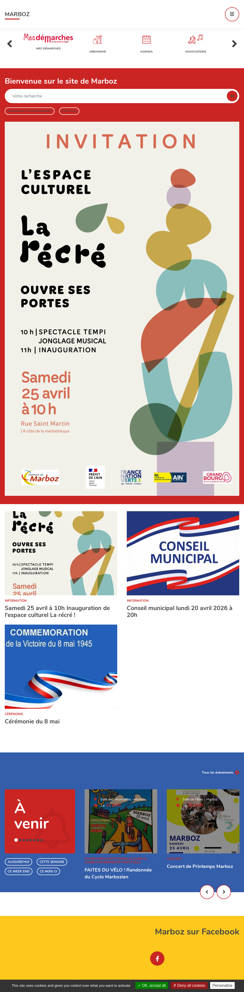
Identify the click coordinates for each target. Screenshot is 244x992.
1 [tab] (16, 840)
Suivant (224, 892)
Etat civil (69, 111)
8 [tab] (42, 840)
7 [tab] (38, 840)
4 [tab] (27, 840)
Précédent (207, 892)
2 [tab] (20, 840)
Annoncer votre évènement (30, 111)
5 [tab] (31, 840)
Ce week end (19, 871)
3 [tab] (24, 840)
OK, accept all (152, 985)
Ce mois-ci (48, 871)
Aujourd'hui (18, 862)
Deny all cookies (189, 985)
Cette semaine (52, 862)
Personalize (223, 985)
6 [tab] (34, 840)
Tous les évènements (217, 772)
